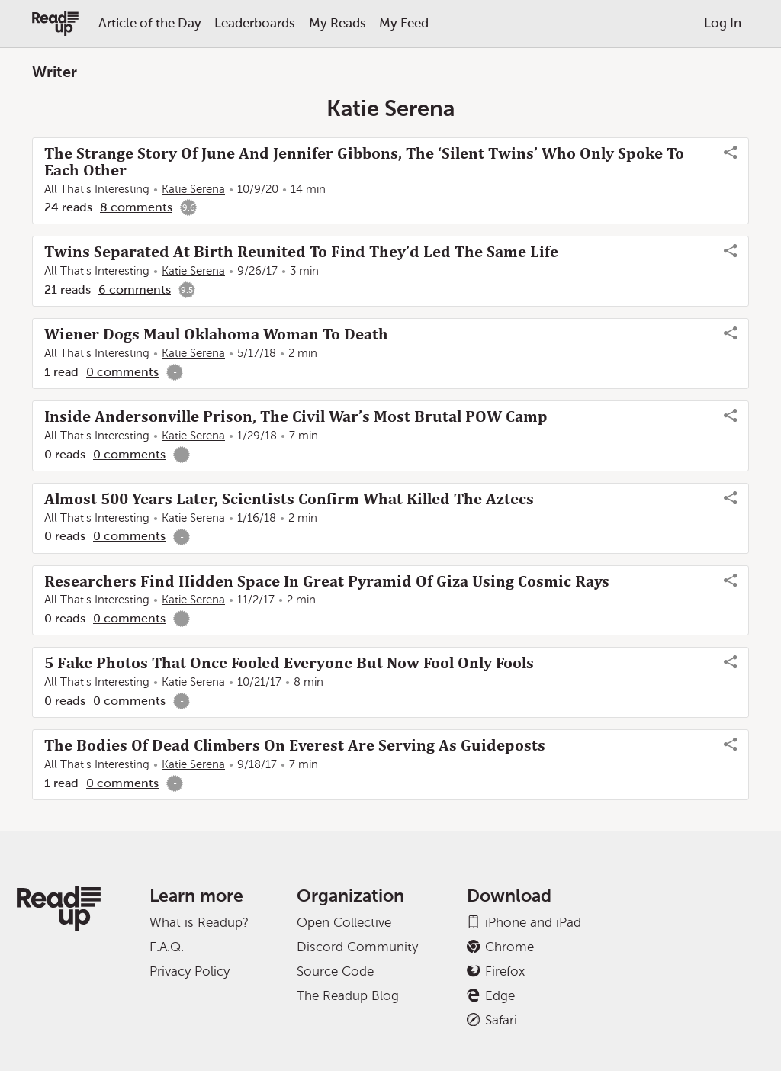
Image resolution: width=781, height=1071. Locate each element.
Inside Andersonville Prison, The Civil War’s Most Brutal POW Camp (296, 416)
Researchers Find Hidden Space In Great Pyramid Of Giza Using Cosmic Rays (326, 581)
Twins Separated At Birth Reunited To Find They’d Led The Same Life (301, 252)
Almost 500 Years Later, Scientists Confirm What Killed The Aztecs (289, 499)
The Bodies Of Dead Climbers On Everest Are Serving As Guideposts (294, 745)
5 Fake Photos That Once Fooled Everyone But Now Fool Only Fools (289, 663)
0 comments (122, 371)
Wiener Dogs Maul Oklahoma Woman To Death (216, 334)
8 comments (136, 207)
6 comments (134, 289)
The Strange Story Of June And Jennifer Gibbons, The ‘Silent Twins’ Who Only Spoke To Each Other (364, 161)
